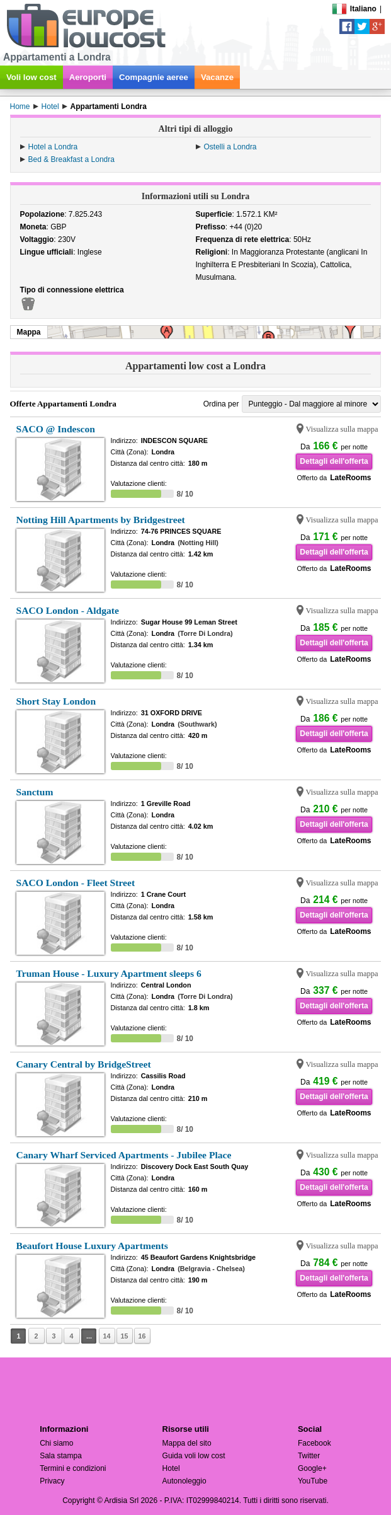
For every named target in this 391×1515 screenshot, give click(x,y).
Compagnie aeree (153, 77)
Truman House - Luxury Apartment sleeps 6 (108, 973)
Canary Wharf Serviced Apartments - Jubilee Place (124, 1154)
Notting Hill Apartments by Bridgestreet (100, 519)
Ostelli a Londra (230, 146)
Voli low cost (31, 77)
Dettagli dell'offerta (334, 461)
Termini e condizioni (73, 1468)
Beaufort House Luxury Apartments (92, 1245)
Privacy (52, 1481)
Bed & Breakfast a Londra (71, 159)
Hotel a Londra (53, 146)
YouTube (312, 1481)
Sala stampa (61, 1455)
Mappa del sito (187, 1443)
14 (107, 1336)
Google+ (312, 1468)
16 (142, 1336)
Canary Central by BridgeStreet (83, 1064)
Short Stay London (56, 701)
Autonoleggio (184, 1481)
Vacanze (217, 77)
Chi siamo (56, 1443)
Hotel (171, 1468)
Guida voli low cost (193, 1455)
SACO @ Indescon (55, 428)
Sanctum (35, 791)
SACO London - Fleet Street (75, 882)
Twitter (309, 1455)
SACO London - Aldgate (67, 610)
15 (124, 1336)
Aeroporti (87, 77)
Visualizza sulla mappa (342, 429)
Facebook (314, 1443)
